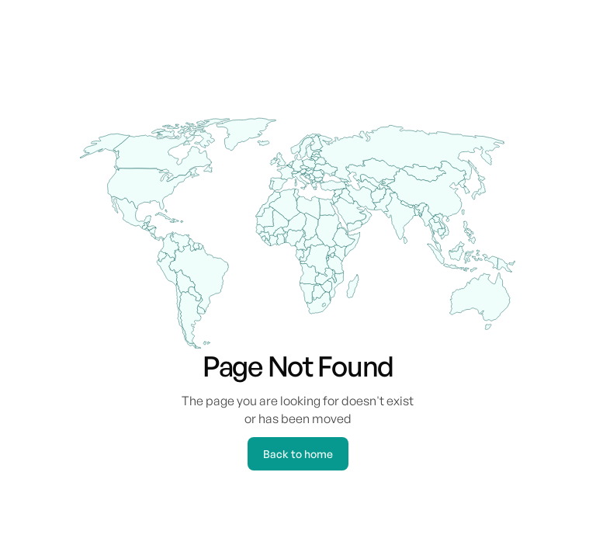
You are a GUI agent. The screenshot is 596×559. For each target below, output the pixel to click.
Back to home (298, 453)
